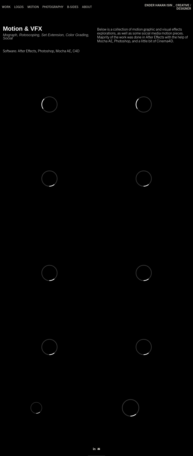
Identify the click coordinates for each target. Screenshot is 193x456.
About (87, 7)
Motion (33, 7)
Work (6, 7)
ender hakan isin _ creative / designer (168, 6)
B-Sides (72, 7)
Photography (52, 7)
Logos (19, 7)
